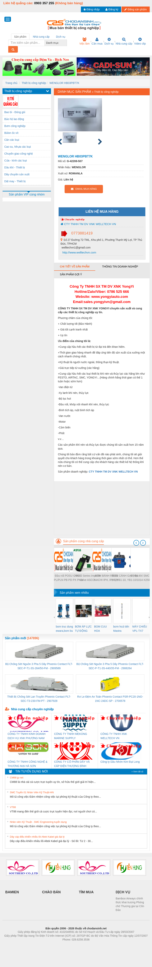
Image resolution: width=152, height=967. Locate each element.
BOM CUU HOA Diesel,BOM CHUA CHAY (102, 629)
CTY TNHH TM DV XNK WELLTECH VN (88, 224)
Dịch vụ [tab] (60, 36)
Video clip (140, 41)
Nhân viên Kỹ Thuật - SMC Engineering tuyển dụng (38, 821)
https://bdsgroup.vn (71, 945)
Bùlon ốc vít (11, 132)
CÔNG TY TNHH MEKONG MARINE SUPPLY (70, 736)
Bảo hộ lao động (14, 119)
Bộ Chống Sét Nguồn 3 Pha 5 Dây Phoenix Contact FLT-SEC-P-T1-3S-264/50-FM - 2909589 (39, 666)
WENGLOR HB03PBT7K (64, 82)
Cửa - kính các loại (15, 160)
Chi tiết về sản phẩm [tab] (75, 266)
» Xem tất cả (137, 771)
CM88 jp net (16, 777)
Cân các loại (11, 139)
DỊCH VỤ (123, 892)
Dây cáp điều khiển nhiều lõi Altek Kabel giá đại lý (37, 836)
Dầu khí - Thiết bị (14, 167)
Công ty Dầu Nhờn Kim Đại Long (120, 761)
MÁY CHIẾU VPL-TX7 (139, 628)
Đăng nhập (92, 9)
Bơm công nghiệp (14, 125)
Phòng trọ (52, 945)
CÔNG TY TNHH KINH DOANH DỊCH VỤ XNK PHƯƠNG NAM (27, 736)
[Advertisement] (101, 508)
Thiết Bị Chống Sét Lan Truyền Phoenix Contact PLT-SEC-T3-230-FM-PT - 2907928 (39, 698)
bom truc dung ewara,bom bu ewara (64, 629)
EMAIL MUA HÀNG (84, 188)
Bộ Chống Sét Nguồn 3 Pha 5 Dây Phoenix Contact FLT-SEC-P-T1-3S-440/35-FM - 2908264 (110, 666)
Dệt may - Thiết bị (15, 181)
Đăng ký (111, 9)
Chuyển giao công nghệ (18, 153)
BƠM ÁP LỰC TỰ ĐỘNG (83, 628)
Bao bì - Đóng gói (14, 112)
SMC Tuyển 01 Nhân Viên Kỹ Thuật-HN (32, 792)
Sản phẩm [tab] (20, 36)
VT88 (13, 807)
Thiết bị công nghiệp (34, 82)
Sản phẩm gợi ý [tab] (71, 274)
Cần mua (97, 41)
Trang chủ (11, 82)
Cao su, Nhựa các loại (17, 146)
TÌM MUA (86, 892)
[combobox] (66, 43)
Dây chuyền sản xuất (17, 174)
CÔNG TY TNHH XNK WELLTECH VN (113, 736)
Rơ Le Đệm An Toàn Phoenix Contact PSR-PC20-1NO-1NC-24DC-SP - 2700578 (110, 698)
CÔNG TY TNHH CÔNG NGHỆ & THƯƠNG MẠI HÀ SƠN (28, 763)
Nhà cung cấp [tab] (41, 36)
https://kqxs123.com (94, 945)
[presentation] (136, 543)
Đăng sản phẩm (135, 9)
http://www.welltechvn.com (79, 252)
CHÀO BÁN (51, 892)
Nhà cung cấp (124, 41)
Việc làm (84, 41)
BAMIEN (12, 892)
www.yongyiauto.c (107, 297)
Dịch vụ (109, 41)
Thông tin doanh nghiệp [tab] (120, 266)
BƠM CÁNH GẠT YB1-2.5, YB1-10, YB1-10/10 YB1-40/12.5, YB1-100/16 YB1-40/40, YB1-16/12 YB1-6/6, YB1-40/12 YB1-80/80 (126, 578)
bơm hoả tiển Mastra (121, 628)
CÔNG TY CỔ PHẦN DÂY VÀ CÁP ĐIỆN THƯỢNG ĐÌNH (72, 763)
